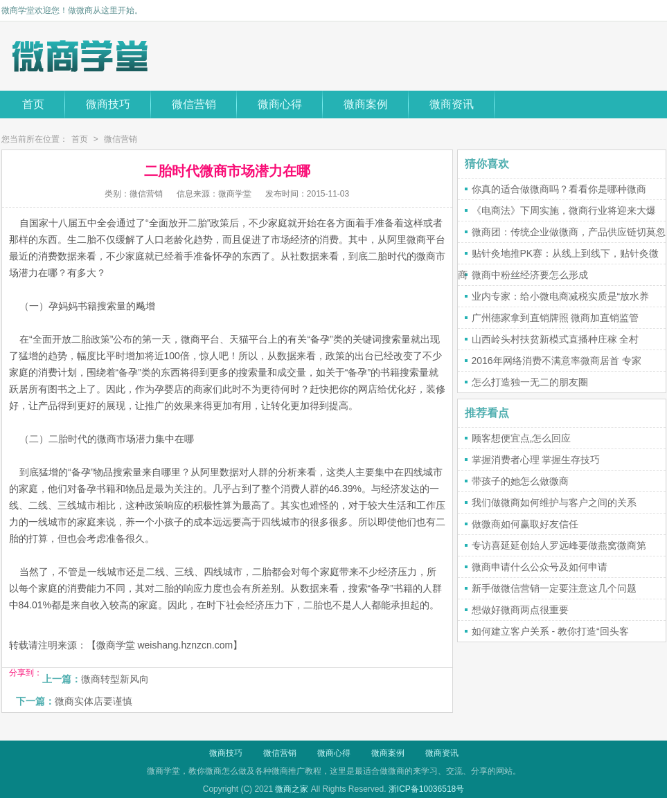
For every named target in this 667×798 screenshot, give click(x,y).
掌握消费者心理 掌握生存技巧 (536, 459)
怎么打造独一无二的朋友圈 (530, 382)
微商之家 (291, 789)
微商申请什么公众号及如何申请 (539, 566)
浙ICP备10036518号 (426, 789)
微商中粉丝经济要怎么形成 (530, 274)
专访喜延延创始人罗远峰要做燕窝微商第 (559, 545)
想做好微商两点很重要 (520, 609)
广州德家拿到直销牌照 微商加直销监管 (555, 317)
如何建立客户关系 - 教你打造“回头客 (550, 631)
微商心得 (280, 104)
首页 (33, 104)
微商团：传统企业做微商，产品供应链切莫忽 (569, 231)
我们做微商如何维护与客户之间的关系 (554, 502)
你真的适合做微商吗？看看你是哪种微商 (559, 188)
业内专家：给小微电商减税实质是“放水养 (561, 296)
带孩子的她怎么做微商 (520, 481)
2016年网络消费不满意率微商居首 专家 (556, 360)
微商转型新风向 (115, 678)
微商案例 (366, 104)
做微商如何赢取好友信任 (525, 523)
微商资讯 (451, 104)
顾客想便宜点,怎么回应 (521, 438)
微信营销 (194, 104)
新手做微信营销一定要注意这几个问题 (554, 588)
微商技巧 (108, 104)
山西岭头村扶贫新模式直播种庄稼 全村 (555, 339)
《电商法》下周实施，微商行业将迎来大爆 (564, 210)
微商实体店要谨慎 (93, 701)
